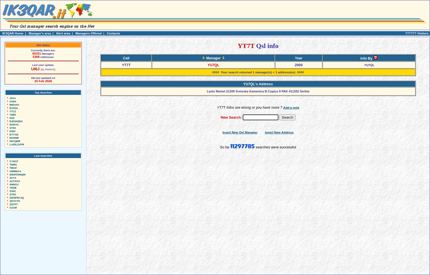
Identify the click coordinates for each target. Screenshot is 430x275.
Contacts (113, 33)
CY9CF (14, 161)
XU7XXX (15, 181)
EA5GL (14, 108)
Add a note (291, 107)
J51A (13, 98)
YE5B (13, 187)
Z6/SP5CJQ (17, 197)
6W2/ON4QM (18, 174)
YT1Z (13, 111)
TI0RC (13, 164)
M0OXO (14, 104)
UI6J (35, 69)
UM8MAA (15, 171)
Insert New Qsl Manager (240, 132)
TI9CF (13, 167)
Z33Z (13, 191)
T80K (13, 114)
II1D (12, 117)
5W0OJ (14, 184)
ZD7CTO (15, 200)
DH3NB (14, 137)
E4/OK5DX (16, 121)
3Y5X (13, 127)
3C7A (13, 177)
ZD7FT (14, 204)
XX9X (13, 101)
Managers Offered (88, 33)
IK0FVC (14, 124)
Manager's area (39, 33)
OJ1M (13, 207)
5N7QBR (15, 141)
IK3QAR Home (12, 33)
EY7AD (14, 134)
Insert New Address (279, 132)
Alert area (63, 33)
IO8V (13, 131)
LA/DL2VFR (17, 144)
